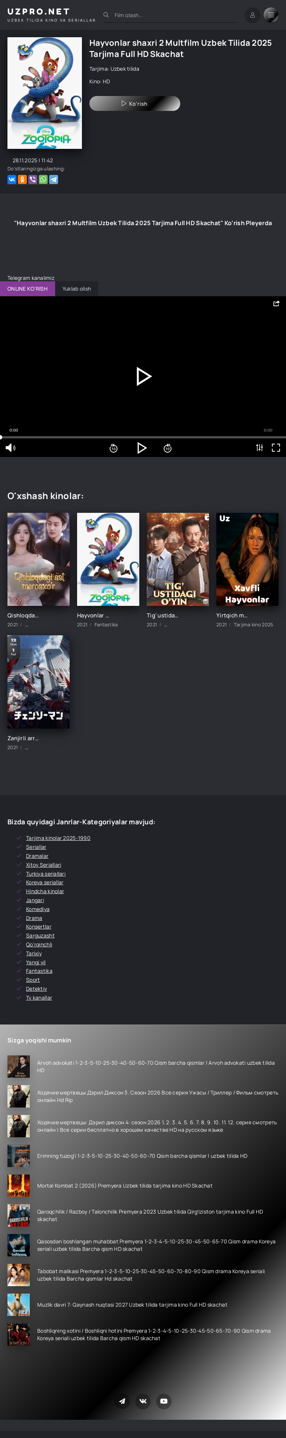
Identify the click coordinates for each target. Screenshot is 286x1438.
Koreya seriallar (44, 882)
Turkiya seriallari (46, 873)
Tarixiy (34, 953)
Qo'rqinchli (39, 944)
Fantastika (39, 970)
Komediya (38, 909)
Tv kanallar (39, 997)
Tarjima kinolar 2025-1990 (58, 837)
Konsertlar (38, 926)
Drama (34, 917)
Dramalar (37, 855)
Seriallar (36, 846)
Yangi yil (36, 962)
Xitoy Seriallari (43, 864)
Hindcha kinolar (45, 891)
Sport (33, 979)
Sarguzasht (40, 935)
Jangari (35, 900)
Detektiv (36, 988)
